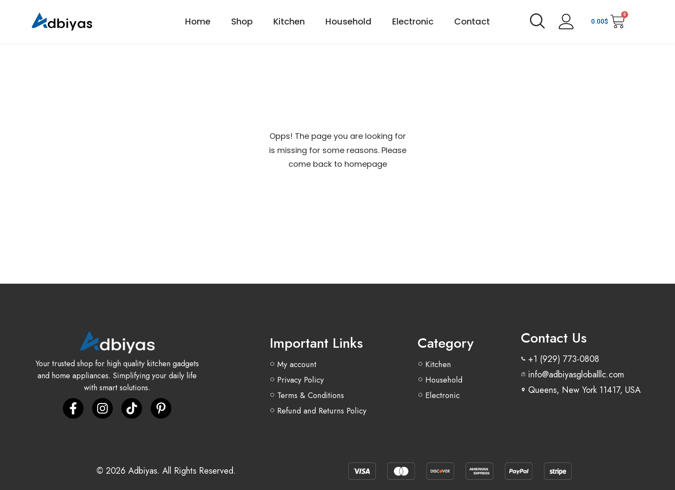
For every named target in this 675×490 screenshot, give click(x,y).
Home (198, 21)
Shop (242, 21)
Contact (472, 21)
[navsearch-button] (537, 21)
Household (348, 21)
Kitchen (289, 21)
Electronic (412, 21)
